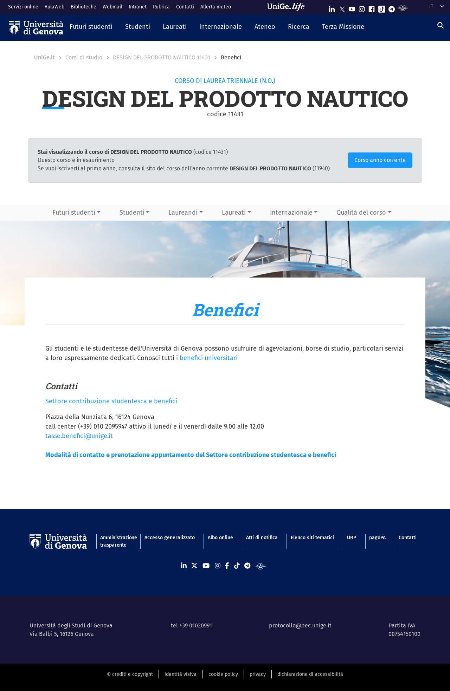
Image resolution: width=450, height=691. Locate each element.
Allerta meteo (215, 7)
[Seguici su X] (342, 7)
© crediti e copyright (130, 674)
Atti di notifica (262, 538)
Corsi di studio (83, 57)
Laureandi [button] (183, 212)
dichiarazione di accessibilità (310, 674)
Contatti (185, 7)
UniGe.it (44, 57)
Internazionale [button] (291, 212)
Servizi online (23, 7)
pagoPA (377, 538)
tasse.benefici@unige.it (79, 436)
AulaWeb (54, 7)
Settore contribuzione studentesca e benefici (111, 401)
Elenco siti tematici (312, 538)
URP (351, 538)
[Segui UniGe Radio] (403, 7)
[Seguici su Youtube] (352, 7)
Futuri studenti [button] (73, 212)
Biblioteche (83, 7)
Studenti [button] (132, 212)
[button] (91, 27)
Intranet (138, 7)
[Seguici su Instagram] (362, 7)
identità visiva (181, 674)
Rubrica (161, 7)
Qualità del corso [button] (361, 212)
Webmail (112, 7)
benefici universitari (209, 358)
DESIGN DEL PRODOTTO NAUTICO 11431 (161, 57)
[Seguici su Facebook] (371, 7)
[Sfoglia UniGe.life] (288, 7)
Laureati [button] (234, 212)
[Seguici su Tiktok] (382, 7)
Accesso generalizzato (169, 538)
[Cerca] (440, 26)
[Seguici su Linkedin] (332, 7)
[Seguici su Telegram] (392, 7)
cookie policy (223, 674)
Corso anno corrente (380, 160)
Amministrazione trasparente (115, 541)
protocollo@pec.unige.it (300, 625)
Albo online (220, 538)
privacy (258, 674)
